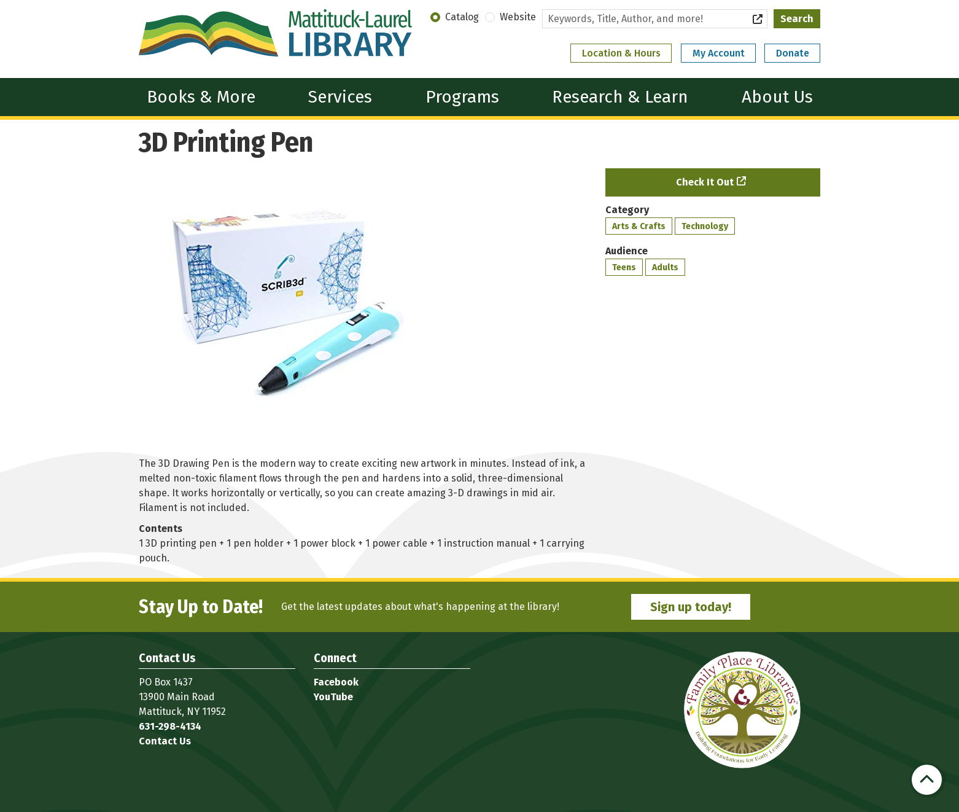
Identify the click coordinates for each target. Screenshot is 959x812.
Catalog (462, 17)
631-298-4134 (170, 726)
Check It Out (705, 182)
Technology (704, 226)
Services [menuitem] (340, 97)
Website (518, 17)
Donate (792, 53)
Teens (624, 267)
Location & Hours (621, 53)
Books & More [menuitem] (201, 97)
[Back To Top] (927, 780)
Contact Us (165, 741)
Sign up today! (690, 606)
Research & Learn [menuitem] (620, 97)
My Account (719, 53)
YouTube (333, 697)
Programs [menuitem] (462, 97)
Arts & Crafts (639, 226)
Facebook (336, 682)
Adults (665, 267)
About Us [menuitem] (777, 97)
